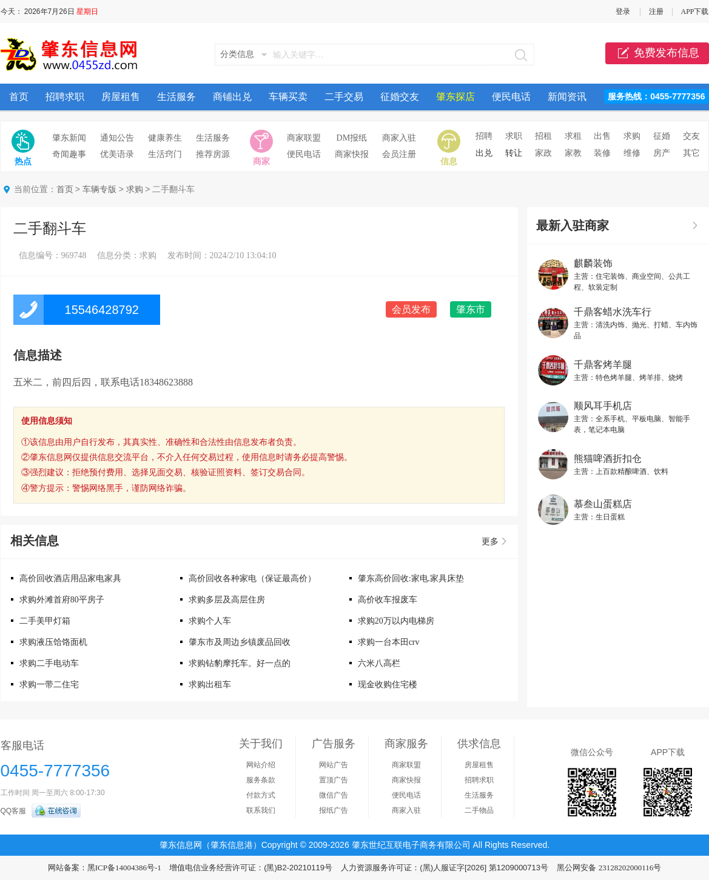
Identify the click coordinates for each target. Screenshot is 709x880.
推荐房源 (213, 154)
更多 (490, 541)
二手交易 (343, 97)
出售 (602, 136)
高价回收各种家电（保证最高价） (252, 578)
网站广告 (333, 765)
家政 (543, 153)
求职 (513, 136)
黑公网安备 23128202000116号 (609, 867)
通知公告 (117, 137)
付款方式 (260, 795)
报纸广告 (333, 810)
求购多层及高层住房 (227, 599)
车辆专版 (99, 189)
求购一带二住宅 (49, 684)
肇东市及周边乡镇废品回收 (240, 642)
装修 (602, 153)
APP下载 (694, 11)
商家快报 (352, 154)
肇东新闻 (69, 137)
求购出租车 (210, 684)
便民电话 (511, 97)
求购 (631, 136)
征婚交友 (399, 97)
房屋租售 (120, 97)
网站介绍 (260, 765)
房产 (661, 153)
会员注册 (399, 154)
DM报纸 (352, 137)
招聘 (483, 136)
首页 (19, 97)
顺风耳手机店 (603, 406)
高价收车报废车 (387, 599)
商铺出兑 (232, 97)
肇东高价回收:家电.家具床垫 (411, 578)
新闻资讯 (567, 97)
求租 (573, 136)
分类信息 (237, 54)
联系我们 (260, 810)
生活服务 (176, 97)
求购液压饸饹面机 (53, 642)
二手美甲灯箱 (44, 620)
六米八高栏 (379, 663)
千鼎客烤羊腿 (603, 364)
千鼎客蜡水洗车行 (612, 312)
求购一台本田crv (389, 642)
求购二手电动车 (49, 663)
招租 (543, 136)
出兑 (483, 153)
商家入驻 (399, 137)
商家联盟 (304, 137)
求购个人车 (210, 620)
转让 (513, 153)
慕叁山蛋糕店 (603, 504)
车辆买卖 (288, 97)
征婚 (661, 136)
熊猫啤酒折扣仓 (608, 458)
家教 (573, 153)
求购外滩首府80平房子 (61, 599)
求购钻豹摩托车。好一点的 (240, 663)
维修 (631, 153)
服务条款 (260, 780)
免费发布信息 (657, 53)
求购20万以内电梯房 (396, 620)
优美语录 (117, 154)
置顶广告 (333, 780)
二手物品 (479, 810)
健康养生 (165, 137)
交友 (691, 136)
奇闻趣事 (69, 154)
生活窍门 (165, 154)
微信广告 (333, 795)
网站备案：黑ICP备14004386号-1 (104, 867)
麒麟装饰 (593, 263)
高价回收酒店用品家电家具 (70, 578)
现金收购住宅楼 (387, 684)
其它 (691, 153)
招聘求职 (64, 97)
